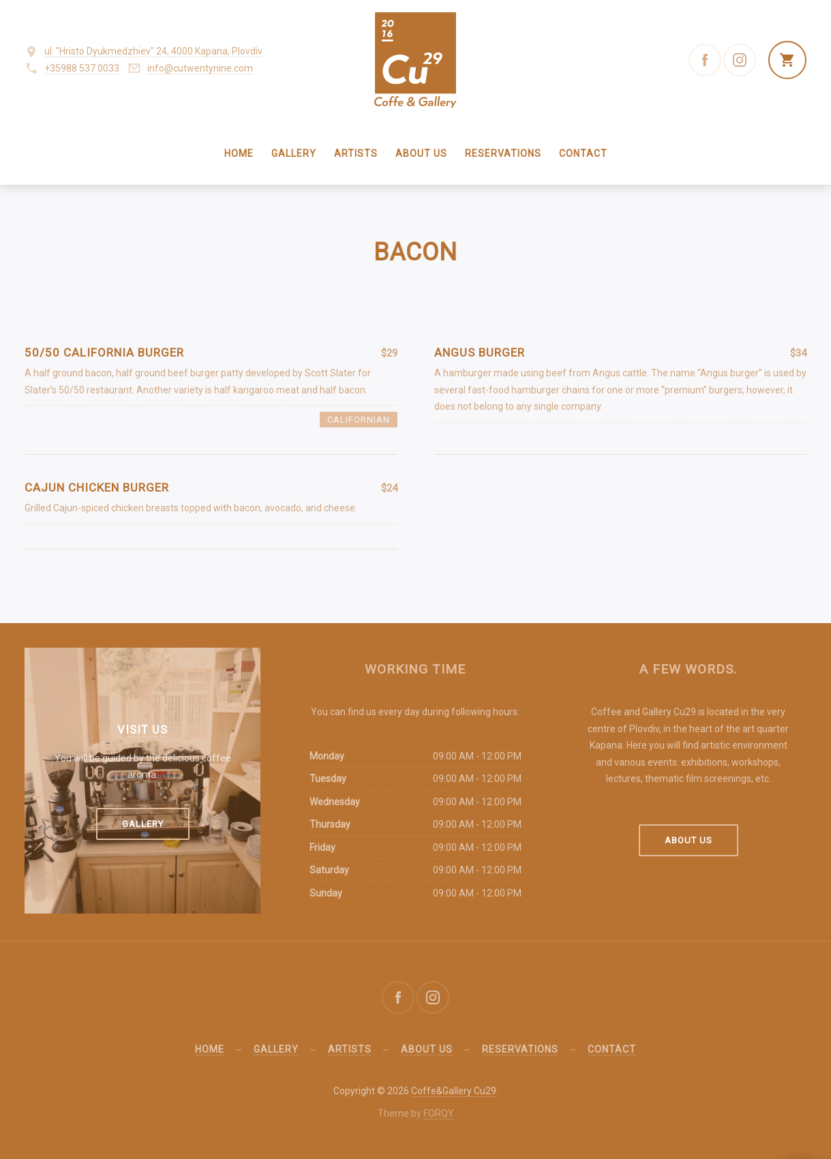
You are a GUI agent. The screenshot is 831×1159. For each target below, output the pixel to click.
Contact (583, 153)
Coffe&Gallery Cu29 (453, 1090)
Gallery (293, 153)
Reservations (503, 153)
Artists (356, 153)
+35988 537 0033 (81, 68)
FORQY (438, 1113)
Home (239, 153)
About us (421, 153)
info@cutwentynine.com (200, 68)
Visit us (142, 729)
